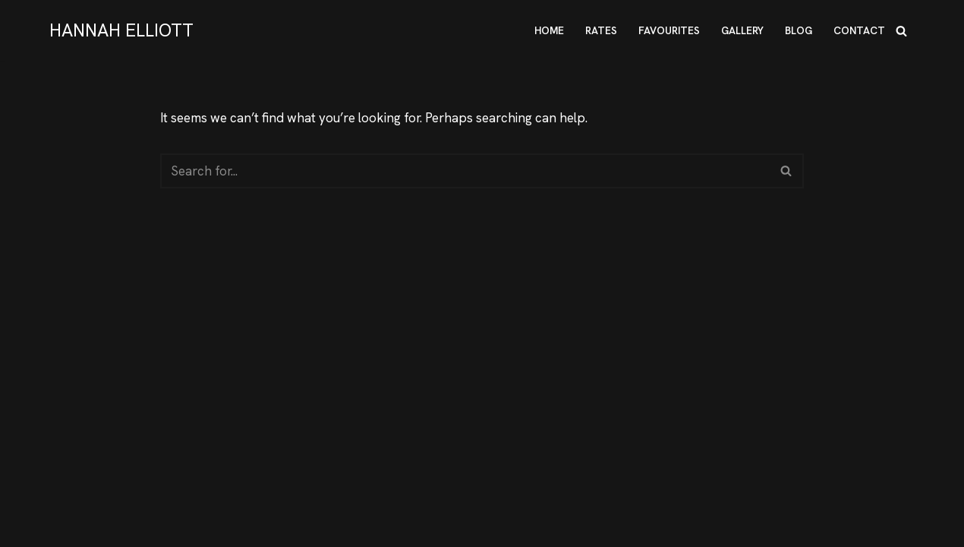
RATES (601, 30)
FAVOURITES (669, 30)
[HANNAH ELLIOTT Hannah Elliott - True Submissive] (121, 30)
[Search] (901, 30)
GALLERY (742, 30)
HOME (549, 30)
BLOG (798, 30)
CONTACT (859, 30)
